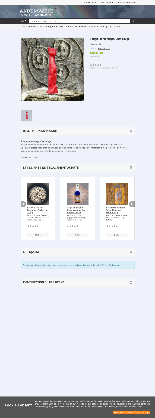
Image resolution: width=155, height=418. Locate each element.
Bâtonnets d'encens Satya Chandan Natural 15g (115, 210)
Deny (137, 412)
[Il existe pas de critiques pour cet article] (33, 227)
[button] (78, 168)
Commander (90, 2)
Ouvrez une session (126, 2)
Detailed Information (123, 412)
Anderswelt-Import (104, 49)
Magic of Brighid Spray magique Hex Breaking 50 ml (76, 210)
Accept (145, 412)
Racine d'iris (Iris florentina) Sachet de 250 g (37, 210)
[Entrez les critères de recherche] (79, 21)
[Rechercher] (133, 21)
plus (118, 265)
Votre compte (106, 2)
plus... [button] (38, 234)
